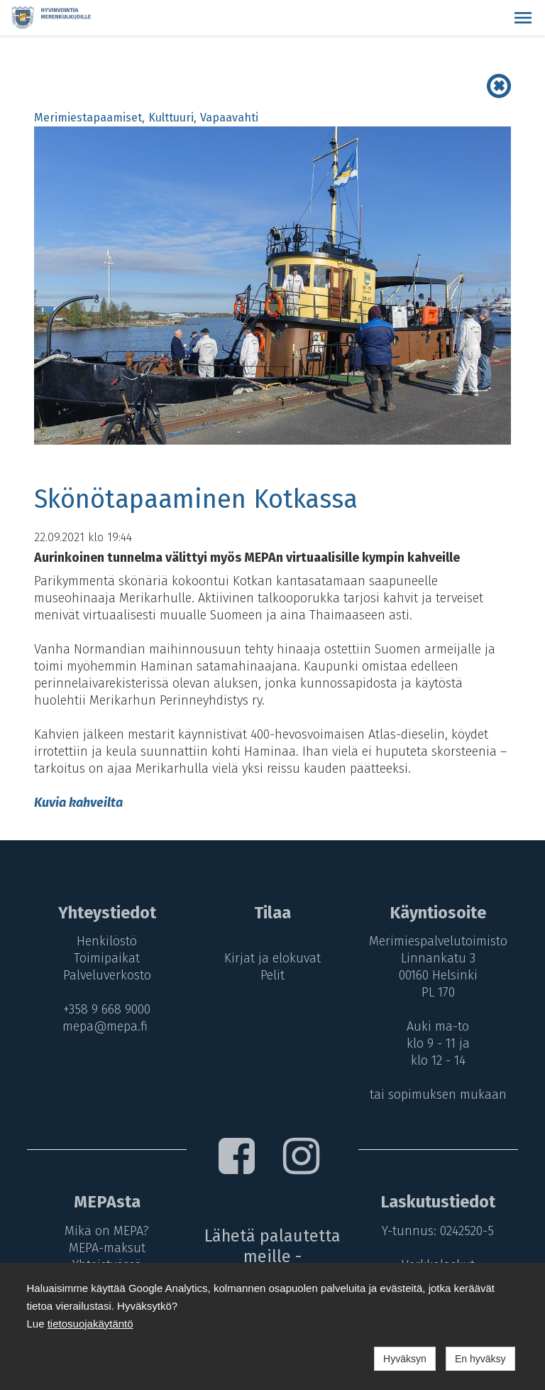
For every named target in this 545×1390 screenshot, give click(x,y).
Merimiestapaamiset (88, 117)
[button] (523, 17)
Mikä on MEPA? (107, 1231)
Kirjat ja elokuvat (272, 958)
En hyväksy (480, 1358)
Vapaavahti (229, 117)
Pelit (272, 975)
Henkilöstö (107, 941)
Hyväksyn (404, 1358)
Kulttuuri (171, 117)
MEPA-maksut (107, 1248)
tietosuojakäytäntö (90, 1324)
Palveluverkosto (107, 975)
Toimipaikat (107, 958)
